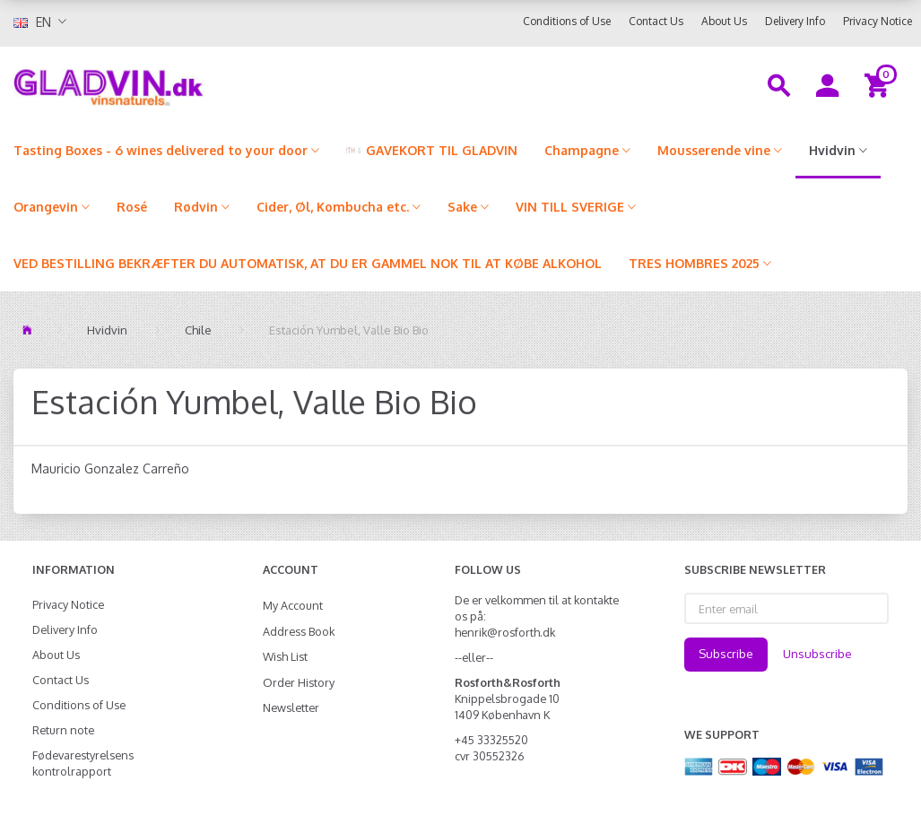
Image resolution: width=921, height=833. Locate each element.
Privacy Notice (877, 21)
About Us (724, 21)
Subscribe (726, 653)
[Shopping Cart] (879, 84)
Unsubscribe (817, 653)
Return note (63, 730)
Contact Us (656, 21)
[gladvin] (172, 84)
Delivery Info (795, 21)
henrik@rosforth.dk (505, 632)
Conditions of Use (567, 21)
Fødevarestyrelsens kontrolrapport (83, 763)
